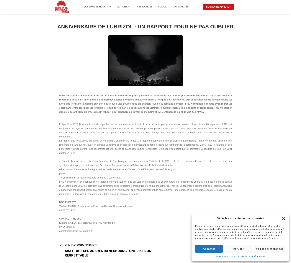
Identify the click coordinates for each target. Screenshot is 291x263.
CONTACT (163, 5)
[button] (283, 218)
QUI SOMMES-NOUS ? (98, 5)
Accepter (209, 249)
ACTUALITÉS (181, 5)
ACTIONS (124, 5)
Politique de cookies (226, 256)
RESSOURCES (145, 5)
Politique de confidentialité (251, 256)
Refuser (238, 249)
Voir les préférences (269, 249)
